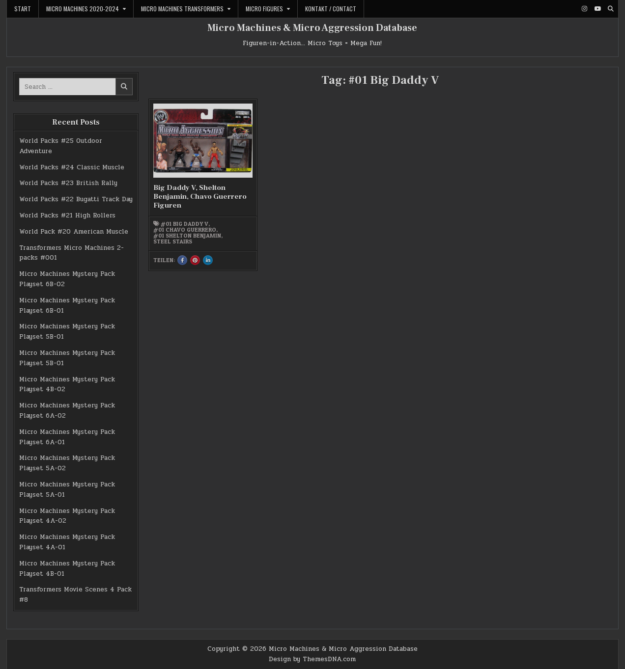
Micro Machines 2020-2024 (82, 8)
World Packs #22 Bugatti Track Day (76, 199)
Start (22, 8)
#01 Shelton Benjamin (187, 236)
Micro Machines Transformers (182, 8)
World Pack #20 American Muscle (73, 232)
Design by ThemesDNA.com (312, 659)
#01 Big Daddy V (184, 224)
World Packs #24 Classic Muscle (71, 167)
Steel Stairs (172, 241)
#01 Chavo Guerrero (184, 230)
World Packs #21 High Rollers (67, 215)
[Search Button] (610, 8)
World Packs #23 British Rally (68, 183)
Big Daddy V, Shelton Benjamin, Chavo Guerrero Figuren (200, 196)
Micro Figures (264, 8)
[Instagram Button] (584, 8)
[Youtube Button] (597, 8)
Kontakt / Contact (330, 8)
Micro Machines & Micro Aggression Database (312, 28)
